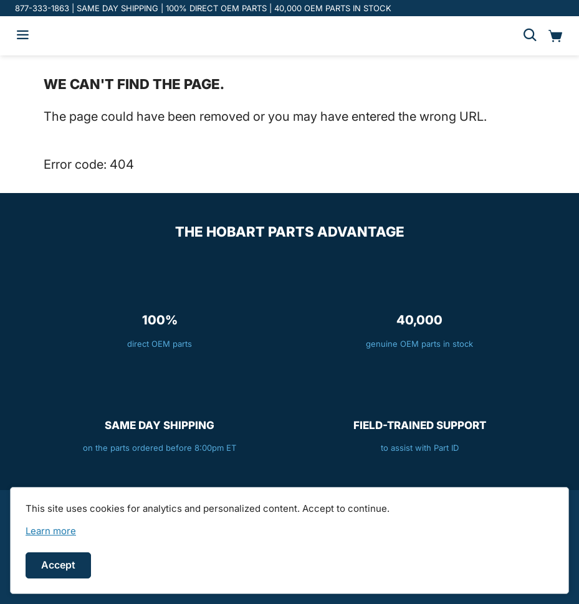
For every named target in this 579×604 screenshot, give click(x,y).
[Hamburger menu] (23, 35)
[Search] (529, 35)
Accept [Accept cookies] (58, 565)
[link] (51, 530)
